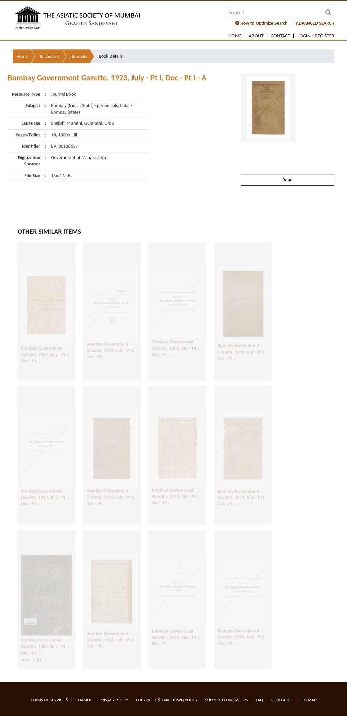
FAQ (259, 699)
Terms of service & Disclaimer (60, 699)
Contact (280, 36)
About (256, 36)
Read (287, 169)
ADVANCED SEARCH (315, 23)
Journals (79, 46)
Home (235, 36)
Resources (49, 46)
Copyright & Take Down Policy (167, 699)
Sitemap (309, 699)
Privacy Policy (113, 699)
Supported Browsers (226, 699)
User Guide (282, 699)
